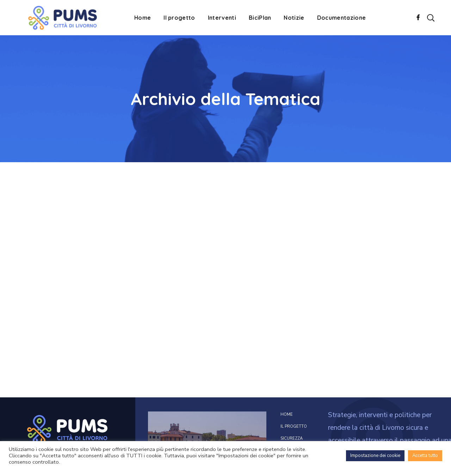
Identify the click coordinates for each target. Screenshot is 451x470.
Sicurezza (291, 438)
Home (286, 414)
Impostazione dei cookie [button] (375, 455)
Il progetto (293, 426)
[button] (430, 17)
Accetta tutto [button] (425, 455)
